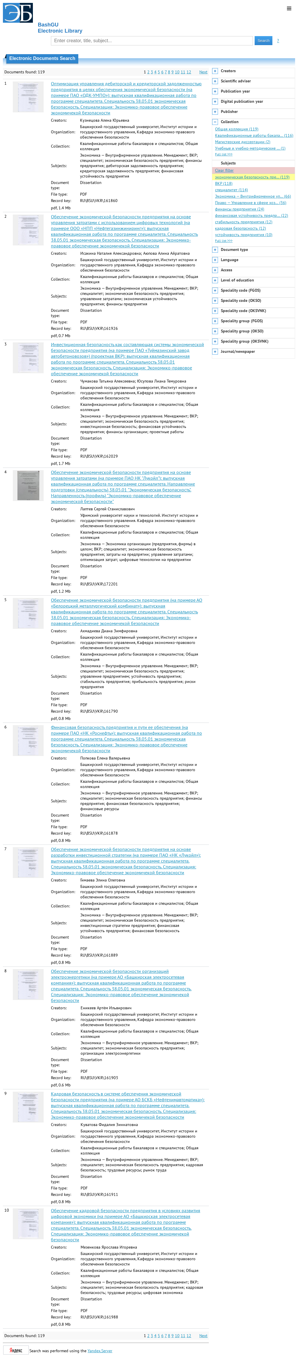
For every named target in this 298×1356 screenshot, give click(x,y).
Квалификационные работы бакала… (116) (254, 135)
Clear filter (224, 170)
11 (183, 72)
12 (189, 72)
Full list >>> (224, 154)
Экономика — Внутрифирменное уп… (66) (253, 196)
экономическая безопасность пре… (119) (252, 177)
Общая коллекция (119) (236, 129)
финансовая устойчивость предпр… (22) (251, 215)
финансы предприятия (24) (239, 209)
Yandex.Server (100, 1350)
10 (177, 72)
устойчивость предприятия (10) (243, 234)
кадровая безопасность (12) (240, 228)
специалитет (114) (231, 189)
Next (203, 72)
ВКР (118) (224, 183)
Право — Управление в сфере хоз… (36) (250, 202)
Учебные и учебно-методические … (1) (250, 148)
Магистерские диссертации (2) (242, 141)
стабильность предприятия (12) (243, 221)
